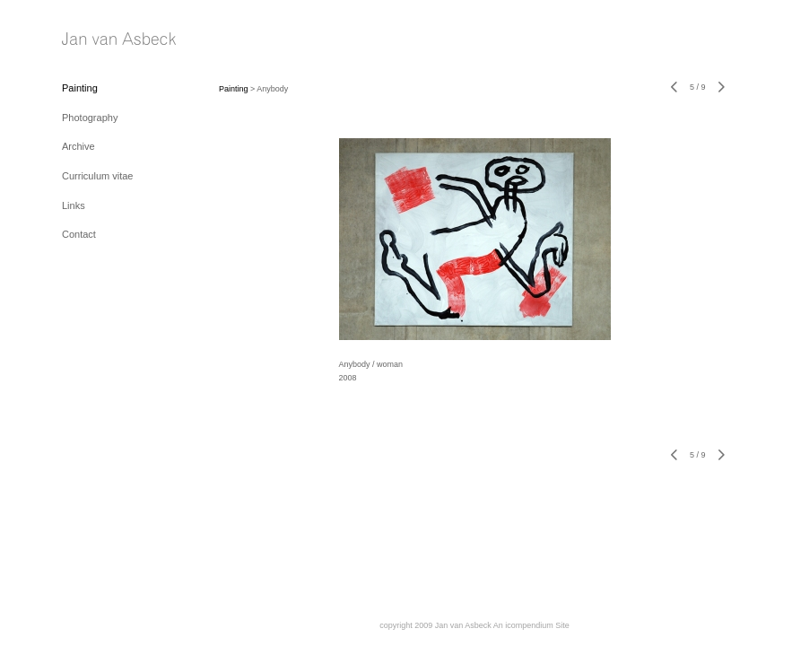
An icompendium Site (531, 625)
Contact (79, 234)
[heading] (107, 39)
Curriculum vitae (97, 175)
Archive (78, 146)
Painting (80, 88)
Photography (89, 117)
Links (73, 205)
